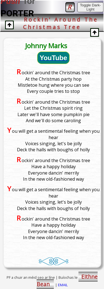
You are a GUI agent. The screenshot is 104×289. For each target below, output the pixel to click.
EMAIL (63, 284)
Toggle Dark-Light (90, 7)
